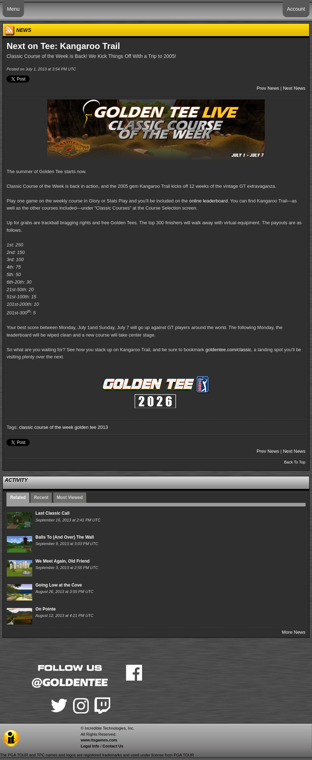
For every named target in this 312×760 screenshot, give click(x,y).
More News (294, 632)
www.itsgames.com (99, 740)
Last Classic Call (52, 513)
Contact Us (113, 746)
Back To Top (295, 462)
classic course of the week (46, 427)
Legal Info (90, 746)
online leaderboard (208, 201)
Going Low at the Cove (58, 585)
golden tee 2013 (91, 427)
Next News (294, 88)
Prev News (268, 88)
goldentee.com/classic (228, 349)
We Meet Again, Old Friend (62, 561)
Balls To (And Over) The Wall (64, 537)
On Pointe (45, 609)
